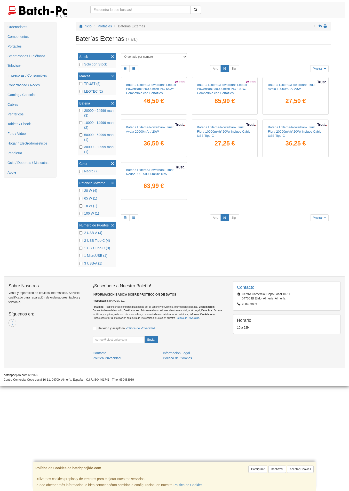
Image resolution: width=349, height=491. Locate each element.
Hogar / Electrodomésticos (27, 143)
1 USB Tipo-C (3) (94, 248)
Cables (13, 104)
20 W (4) (88, 191)
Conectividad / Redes (24, 85)
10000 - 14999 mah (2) (96, 125)
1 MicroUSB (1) (93, 256)
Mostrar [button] (319, 68)
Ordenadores (17, 27)
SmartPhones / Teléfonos (26, 56)
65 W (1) (88, 198)
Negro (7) (88, 171)
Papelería (15, 153)
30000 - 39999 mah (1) (96, 149)
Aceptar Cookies (300, 469)
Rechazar (277, 469)
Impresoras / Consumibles (27, 75)
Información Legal (176, 458)
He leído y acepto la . (127, 433)
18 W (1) (88, 206)
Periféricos (16, 114)
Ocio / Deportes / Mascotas (28, 163)
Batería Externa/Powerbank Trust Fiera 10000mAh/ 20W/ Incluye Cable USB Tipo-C (224, 234)
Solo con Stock (93, 64)
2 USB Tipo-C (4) (94, 240)
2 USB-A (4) (90, 233)
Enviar (151, 444)
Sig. (234, 68)
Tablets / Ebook (19, 124)
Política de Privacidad (187, 422)
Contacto (99, 458)
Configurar (258, 469)
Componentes (18, 37)
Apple (12, 172)
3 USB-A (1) (90, 263)
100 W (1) (89, 213)
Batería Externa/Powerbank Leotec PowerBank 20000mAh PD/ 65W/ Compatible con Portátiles (151, 140)
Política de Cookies (188, 485)
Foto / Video (17, 134)
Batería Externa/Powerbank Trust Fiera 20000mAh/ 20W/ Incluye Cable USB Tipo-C (294, 234)
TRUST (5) (89, 84)
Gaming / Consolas (22, 95)
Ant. (215, 68)
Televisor (14, 66)
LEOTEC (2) (91, 91)
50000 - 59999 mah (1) (96, 137)
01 (224, 68)
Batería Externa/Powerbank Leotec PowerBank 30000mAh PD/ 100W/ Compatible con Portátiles (222, 140)
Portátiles (15, 46)
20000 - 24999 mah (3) (96, 113)
